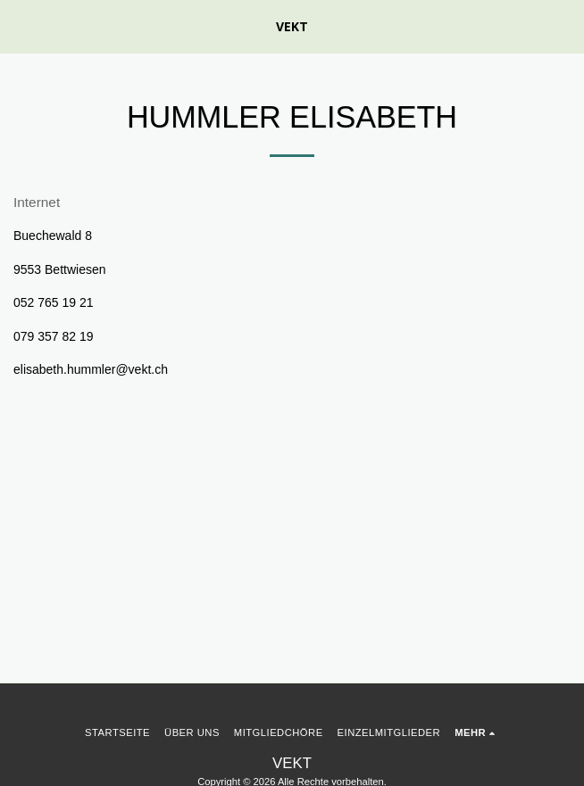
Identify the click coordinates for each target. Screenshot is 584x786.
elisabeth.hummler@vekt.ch (90, 369)
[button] (19, 26)
